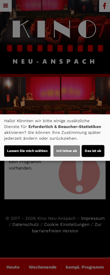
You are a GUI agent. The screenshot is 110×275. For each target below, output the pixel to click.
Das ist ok (93, 151)
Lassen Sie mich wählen (27, 151)
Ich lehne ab (66, 151)
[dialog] (55, 137)
